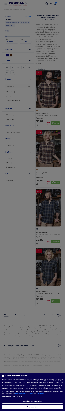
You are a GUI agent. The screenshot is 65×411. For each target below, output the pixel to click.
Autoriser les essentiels (32, 401)
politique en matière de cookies (24, 393)
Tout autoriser (32, 407)
